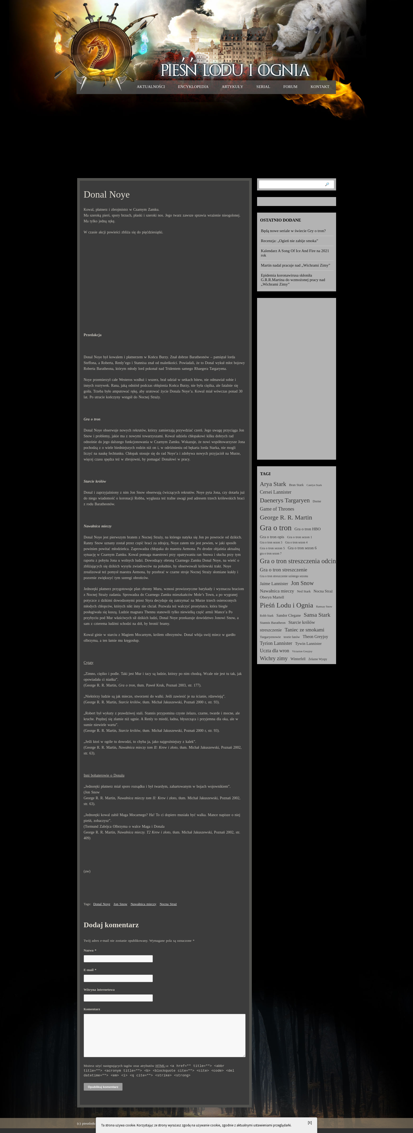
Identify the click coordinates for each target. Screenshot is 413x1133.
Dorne (317, 501)
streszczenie (271, 629)
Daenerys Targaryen (285, 500)
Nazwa (90, 950)
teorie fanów (292, 637)
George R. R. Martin (286, 517)
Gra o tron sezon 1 (299, 537)
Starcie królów (301, 622)
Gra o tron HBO (307, 529)
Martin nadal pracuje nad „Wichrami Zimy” (295, 265)
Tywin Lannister (308, 643)
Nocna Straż (168, 904)
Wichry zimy (274, 658)
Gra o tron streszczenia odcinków (303, 561)
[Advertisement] (206, 136)
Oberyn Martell (272, 597)
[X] (310, 1122)
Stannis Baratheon (273, 623)
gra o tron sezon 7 (271, 553)
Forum (290, 87)
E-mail (90, 970)
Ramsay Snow (324, 606)
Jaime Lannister (274, 583)
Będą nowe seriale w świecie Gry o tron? (293, 231)
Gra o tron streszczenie (283, 569)
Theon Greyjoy (315, 636)
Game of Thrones (277, 509)
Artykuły (232, 87)
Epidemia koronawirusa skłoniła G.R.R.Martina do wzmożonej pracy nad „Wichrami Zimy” (293, 279)
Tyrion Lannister (276, 643)
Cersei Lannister (276, 492)
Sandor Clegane (289, 615)
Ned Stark (304, 591)
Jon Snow (120, 904)
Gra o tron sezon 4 (296, 542)
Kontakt (320, 87)
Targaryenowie (270, 637)
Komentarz (92, 1009)
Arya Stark (273, 484)
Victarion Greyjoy (302, 651)
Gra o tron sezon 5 (272, 548)
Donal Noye (101, 904)
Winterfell (298, 659)
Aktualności (151, 87)
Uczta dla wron (274, 650)
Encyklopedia (193, 87)
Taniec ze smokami (304, 629)
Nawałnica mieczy (143, 904)
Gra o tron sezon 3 (271, 542)
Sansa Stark (317, 615)
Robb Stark (267, 615)
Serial (263, 87)
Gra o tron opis (272, 536)
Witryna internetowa (99, 990)
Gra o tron (276, 527)
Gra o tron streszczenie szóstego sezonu (284, 576)
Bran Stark (296, 485)
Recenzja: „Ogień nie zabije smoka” (289, 241)
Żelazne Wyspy (317, 659)
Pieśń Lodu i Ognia (286, 605)
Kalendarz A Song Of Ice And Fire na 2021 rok (295, 253)
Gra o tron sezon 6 (302, 548)
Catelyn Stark (314, 485)
